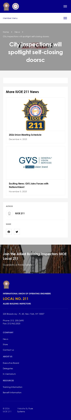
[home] (11, 6)
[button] (65, 6)
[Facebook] (9, 232)
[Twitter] (17, 232)
